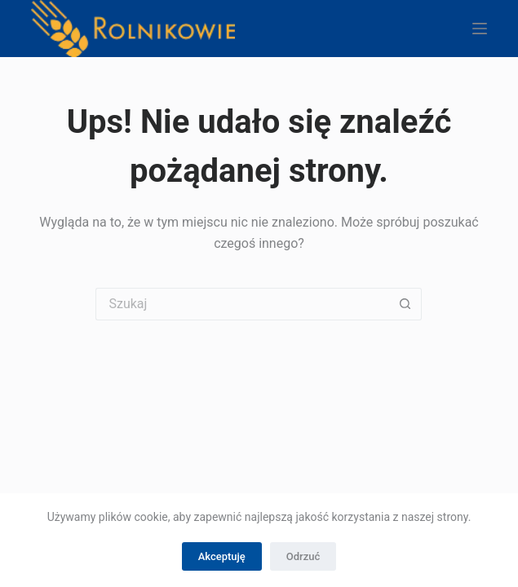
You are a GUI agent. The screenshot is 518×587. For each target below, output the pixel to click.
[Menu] (479, 28)
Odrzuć (303, 556)
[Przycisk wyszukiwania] (405, 304)
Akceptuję (222, 556)
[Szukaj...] (242, 304)
